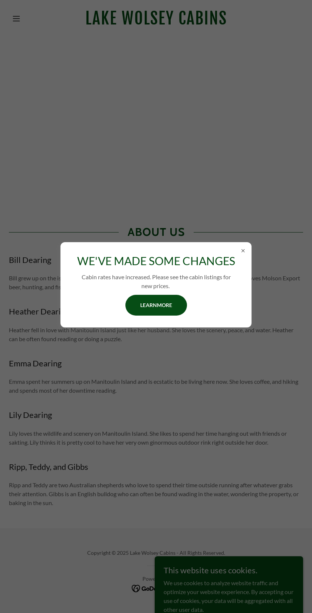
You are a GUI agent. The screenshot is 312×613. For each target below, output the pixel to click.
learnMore (156, 305)
